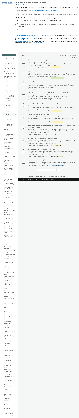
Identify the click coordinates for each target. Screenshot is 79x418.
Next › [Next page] (54, 170)
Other (46, 67)
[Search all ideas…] (9, 51)
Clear (14, 58)
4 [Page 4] (45, 170)
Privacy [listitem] (37, 179)
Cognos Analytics (40, 67)
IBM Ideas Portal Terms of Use (65, 175)
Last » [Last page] (58, 170)
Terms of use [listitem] (44, 179)
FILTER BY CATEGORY (7, 58)
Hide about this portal (19, 4)
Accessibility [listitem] (53, 179)
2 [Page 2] (40, 170)
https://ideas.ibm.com (52, 10)
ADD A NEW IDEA (9, 55)
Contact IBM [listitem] (30, 179)
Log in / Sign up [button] (73, 50)
